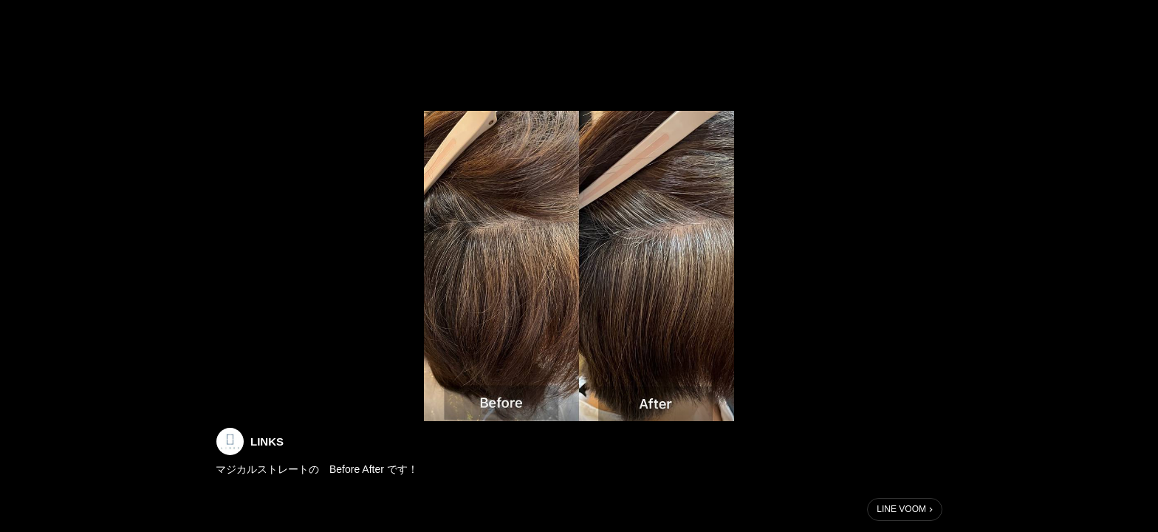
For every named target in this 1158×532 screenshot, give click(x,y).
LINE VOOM (901, 509)
